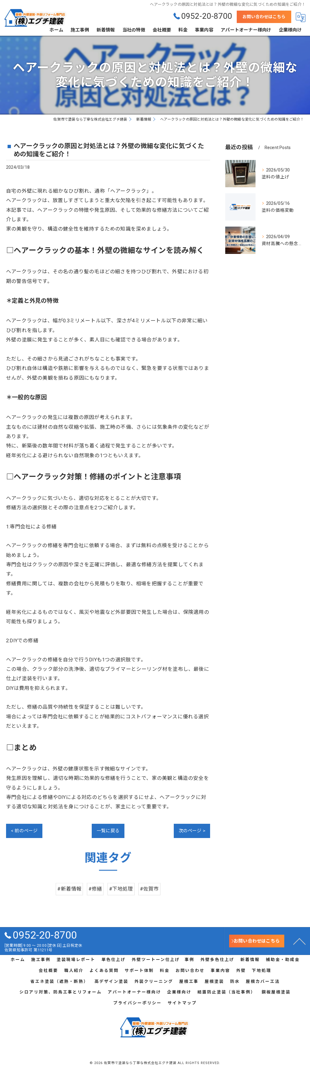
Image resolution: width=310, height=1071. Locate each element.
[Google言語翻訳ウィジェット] (300, 17)
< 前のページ (24, 830)
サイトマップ (182, 1002)
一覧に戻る (108, 830)
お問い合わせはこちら (263, 16)
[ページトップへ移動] (299, 941)
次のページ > (192, 830)
